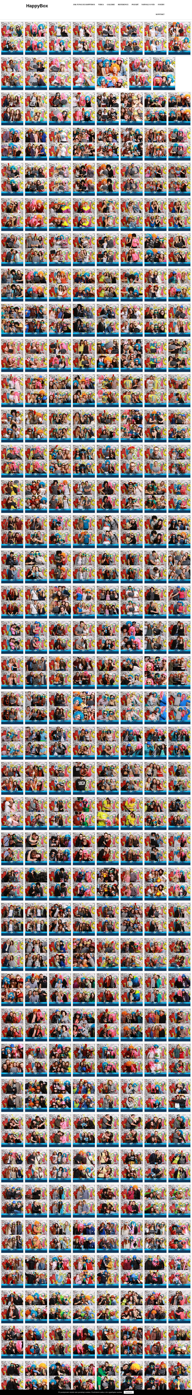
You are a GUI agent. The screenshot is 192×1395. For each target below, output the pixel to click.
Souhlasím (128, 1392)
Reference (123, 5)
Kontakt (160, 14)
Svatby (161, 5)
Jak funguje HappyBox (84, 5)
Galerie (111, 5)
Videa (101, 5)
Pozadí (135, 5)
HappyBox (37, 5)
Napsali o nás (148, 5)
